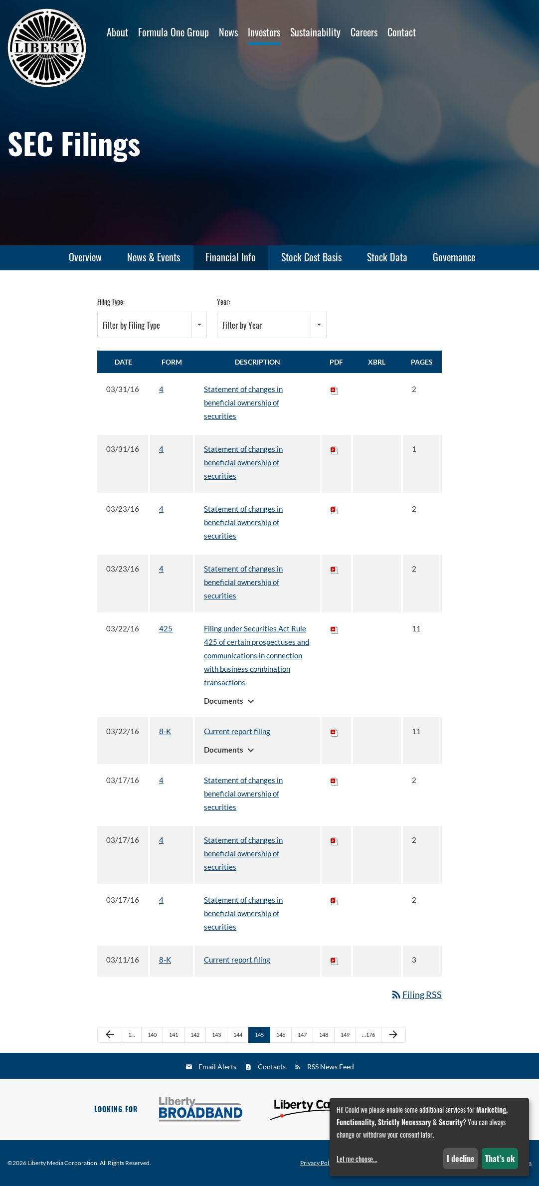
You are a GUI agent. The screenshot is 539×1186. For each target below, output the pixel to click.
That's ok (500, 1159)
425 (166, 628)
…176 (368, 1034)
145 (259, 1034)
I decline (461, 1159)
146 (280, 1034)
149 (345, 1034)
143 (216, 1034)
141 (173, 1034)
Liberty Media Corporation (62, 1163)
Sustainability (315, 31)
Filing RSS (416, 994)
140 (152, 1034)
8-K (165, 731)
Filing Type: (111, 301)
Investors (264, 31)
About (117, 31)
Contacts (272, 1066)
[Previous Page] (109, 1035)
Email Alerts (217, 1066)
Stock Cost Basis (311, 256)
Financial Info (230, 256)
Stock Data (387, 256)
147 (302, 1034)
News (228, 31)
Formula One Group (173, 31)
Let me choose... (357, 1159)
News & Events (153, 256)
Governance (454, 256)
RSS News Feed (330, 1066)
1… (131, 1034)
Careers (364, 31)
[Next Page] (393, 1035)
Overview (85, 256)
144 (237, 1034)
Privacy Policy (318, 1163)
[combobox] (152, 325)
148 (323, 1034)
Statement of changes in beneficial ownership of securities (243, 402)
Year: (223, 301)
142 (194, 1034)
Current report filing (237, 731)
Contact (401, 31)
